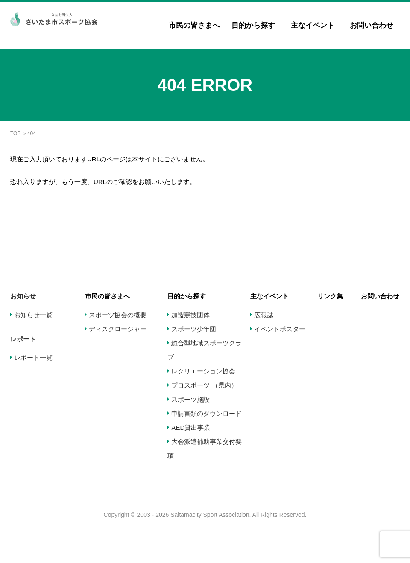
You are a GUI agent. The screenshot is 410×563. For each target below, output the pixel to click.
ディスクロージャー (117, 329)
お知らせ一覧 (33, 314)
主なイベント (312, 25)
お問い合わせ (371, 25)
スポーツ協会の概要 (117, 314)
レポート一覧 (33, 357)
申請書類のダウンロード (206, 413)
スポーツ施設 (190, 399)
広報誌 (263, 314)
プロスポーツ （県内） (204, 385)
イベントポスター (279, 329)
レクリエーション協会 (203, 371)
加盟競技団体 (190, 314)
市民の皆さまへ (194, 25)
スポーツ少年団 (193, 329)
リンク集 (330, 296)
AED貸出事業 (190, 427)
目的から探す (253, 25)
